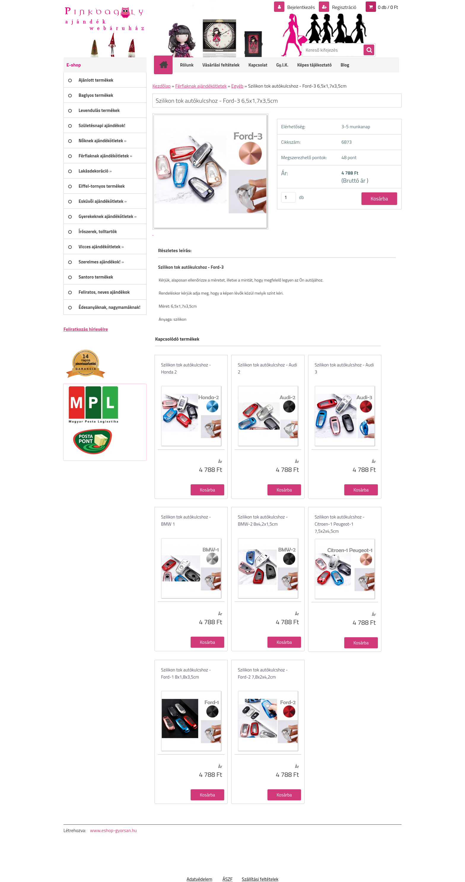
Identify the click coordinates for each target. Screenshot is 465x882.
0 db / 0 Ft (388, 7)
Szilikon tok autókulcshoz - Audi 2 (267, 368)
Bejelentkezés (301, 7)
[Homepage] (167, 64)
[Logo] (104, 18)
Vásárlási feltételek (221, 64)
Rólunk (187, 64)
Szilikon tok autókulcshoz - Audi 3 (344, 368)
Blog (344, 64)
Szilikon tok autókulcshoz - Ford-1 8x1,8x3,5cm (186, 673)
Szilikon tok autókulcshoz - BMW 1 (186, 520)
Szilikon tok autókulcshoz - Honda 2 (186, 368)
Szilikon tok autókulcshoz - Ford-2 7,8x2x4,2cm (263, 673)
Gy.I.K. (282, 64)
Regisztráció (343, 7)
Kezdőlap (161, 85)
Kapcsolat (258, 64)
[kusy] (288, 197)
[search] (368, 50)
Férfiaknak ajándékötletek (201, 85)
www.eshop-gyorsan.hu (113, 830)
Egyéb (237, 85)
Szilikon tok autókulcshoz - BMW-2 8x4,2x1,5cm (263, 520)
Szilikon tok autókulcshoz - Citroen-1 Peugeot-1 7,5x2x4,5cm (339, 524)
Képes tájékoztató (314, 64)
